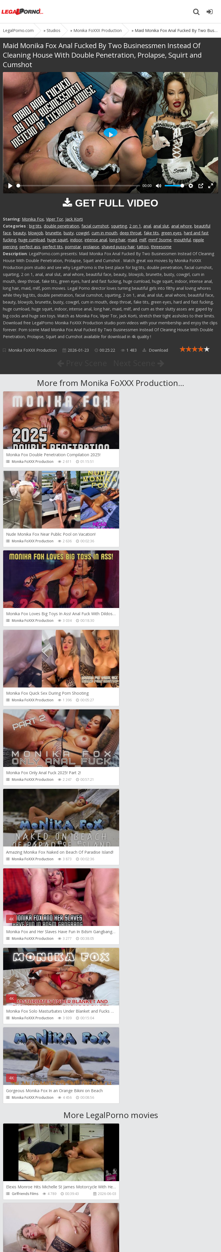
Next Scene (139, 362)
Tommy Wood (132, 955)
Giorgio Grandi (24, 1114)
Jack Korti (74, 219)
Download (155, 350)
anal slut (161, 226)
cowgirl (82, 233)
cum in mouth (104, 233)
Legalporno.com (23, 11)
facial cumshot (95, 226)
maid (132, 240)
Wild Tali (19, 1193)
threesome (161, 246)
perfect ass (30, 246)
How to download (85, 1220)
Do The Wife (130, 875)
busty (69, 233)
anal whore (181, 226)
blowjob (35, 233)
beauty (19, 233)
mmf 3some (160, 240)
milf (142, 240)
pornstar (73, 246)
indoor (76, 240)
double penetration (61, 226)
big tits (35, 226)
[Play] (10, 185)
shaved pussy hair (118, 246)
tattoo (143, 246)
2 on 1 (135, 226)
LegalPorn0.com (45, 1236)
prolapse (91, 246)
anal (147, 226)
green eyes (171, 233)
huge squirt (57, 240)
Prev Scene (81, 362)
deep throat (131, 233)
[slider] (78, 185)
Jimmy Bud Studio (135, 1114)
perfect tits (53, 246)
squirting (119, 226)
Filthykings (20, 1034)
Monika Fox (33, 219)
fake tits (151, 233)
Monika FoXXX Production (32, 350)
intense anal (96, 240)
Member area (43, 1220)
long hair (117, 240)
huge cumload (31, 240)
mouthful (182, 240)
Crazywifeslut (131, 1034)
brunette (53, 233)
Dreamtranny (22, 955)
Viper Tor (54, 219)
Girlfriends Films (25, 875)
